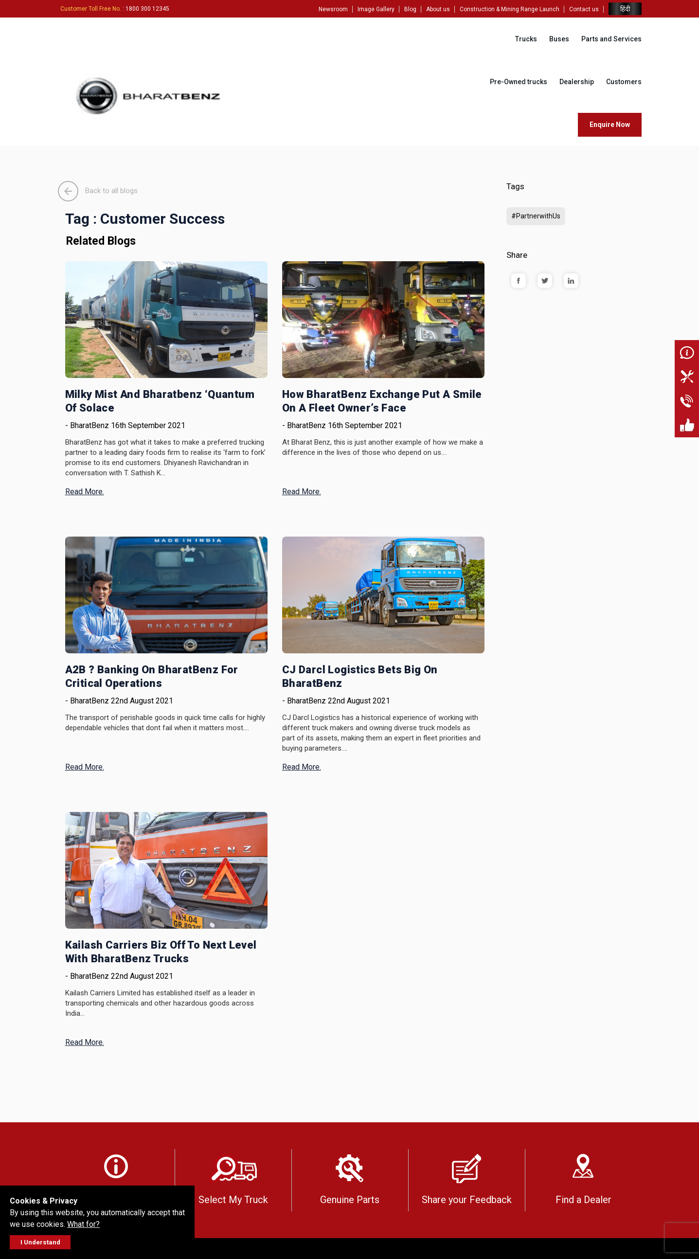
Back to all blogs (98, 190)
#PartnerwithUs (535, 216)
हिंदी (625, 9)
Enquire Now (610, 124)
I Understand (40, 1242)
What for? (83, 1224)
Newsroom (333, 9)
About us (438, 9)
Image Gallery (376, 9)
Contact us (584, 9)
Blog (410, 9)
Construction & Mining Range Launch (509, 9)
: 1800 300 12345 (114, 8)
